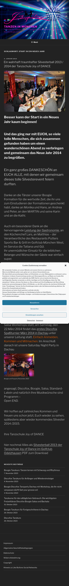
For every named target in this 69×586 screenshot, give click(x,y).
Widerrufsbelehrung (12, 558)
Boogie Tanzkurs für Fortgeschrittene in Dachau (26, 509)
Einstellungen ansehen (34, 315)
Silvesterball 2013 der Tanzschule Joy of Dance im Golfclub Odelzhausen (33, 449)
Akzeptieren (34, 303)
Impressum (39, 320)
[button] (65, 265)
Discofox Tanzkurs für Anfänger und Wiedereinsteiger (29, 478)
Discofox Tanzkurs (12, 518)
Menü (34, 42)
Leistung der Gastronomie (41, 230)
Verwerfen (34, 309)
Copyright (8, 563)
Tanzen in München (20, 26)
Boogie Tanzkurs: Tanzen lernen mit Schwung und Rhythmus (32, 470)
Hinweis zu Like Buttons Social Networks (20, 568)
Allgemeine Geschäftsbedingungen (18, 548)
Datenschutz (31, 320)
